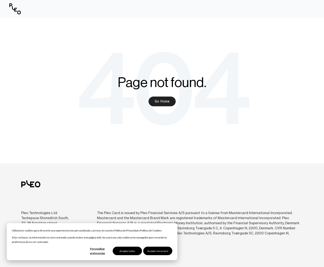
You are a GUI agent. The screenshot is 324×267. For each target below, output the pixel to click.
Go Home (162, 101)
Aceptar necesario (157, 251)
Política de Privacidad (126, 230)
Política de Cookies (151, 230)
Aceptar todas (127, 251)
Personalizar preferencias (97, 251)
